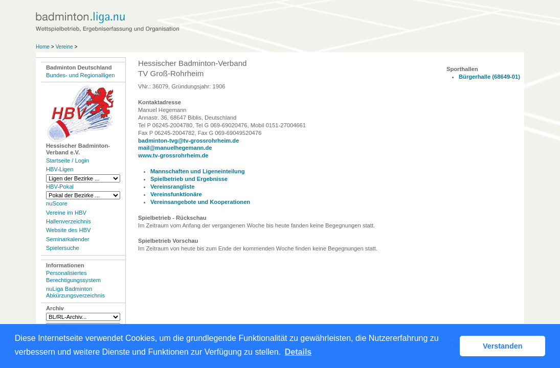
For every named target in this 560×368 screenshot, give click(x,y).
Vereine (64, 47)
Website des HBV (68, 230)
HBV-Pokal (60, 186)
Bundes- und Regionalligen (80, 75)
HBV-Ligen (59, 169)
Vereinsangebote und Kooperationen (200, 202)
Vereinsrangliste (172, 186)
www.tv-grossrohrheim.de (173, 155)
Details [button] (298, 352)
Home (43, 47)
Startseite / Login (67, 160)
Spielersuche (62, 248)
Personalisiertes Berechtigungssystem (73, 276)
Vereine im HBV (66, 213)
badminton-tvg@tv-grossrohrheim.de (188, 140)
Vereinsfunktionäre (176, 194)
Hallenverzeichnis (68, 221)
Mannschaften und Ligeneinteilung (197, 171)
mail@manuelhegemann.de (175, 148)
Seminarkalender (67, 239)
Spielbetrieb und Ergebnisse (189, 179)
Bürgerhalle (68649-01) (489, 77)
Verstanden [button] (503, 346)
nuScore (57, 203)
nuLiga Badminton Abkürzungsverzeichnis (75, 292)
